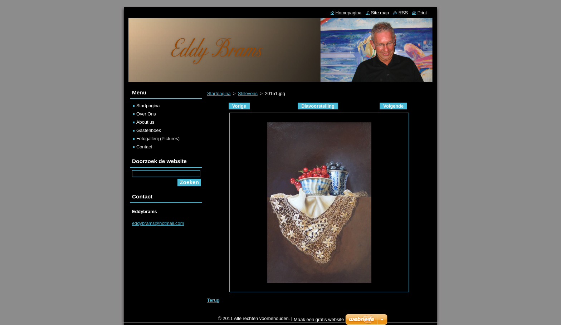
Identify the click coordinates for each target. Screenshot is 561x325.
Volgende (393, 106)
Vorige (239, 106)
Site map (380, 12)
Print (422, 12)
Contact (144, 146)
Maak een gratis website (319, 321)
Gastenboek (148, 130)
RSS (403, 12)
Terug (213, 300)
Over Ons (146, 114)
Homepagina (349, 12)
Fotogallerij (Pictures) (158, 138)
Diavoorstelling (317, 106)
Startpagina (218, 93)
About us (145, 122)
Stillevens (248, 93)
